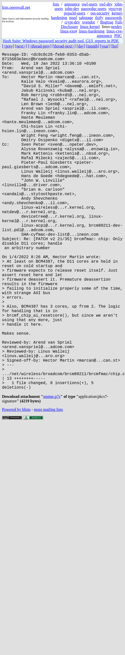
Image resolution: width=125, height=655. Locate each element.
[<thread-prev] (39, 46)
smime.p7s (51, 472)
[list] (114, 46)
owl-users (89, 4)
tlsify (99, 17)
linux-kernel (90, 26)
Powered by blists (16, 485)
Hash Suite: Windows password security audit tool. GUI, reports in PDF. (61, 41)
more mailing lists (48, 485)
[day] (81, 46)
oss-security (99, 13)
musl (73, 17)
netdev (116, 26)
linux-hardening (91, 31)
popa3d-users (74, 13)
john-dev (72, 8)
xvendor (88, 22)
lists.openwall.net (16, 7)
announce (72, 4)
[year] (105, 46)
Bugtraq (106, 22)
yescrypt (115, 8)
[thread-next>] (64, 46)
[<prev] (8, 46)
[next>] (21, 46)
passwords (113, 17)
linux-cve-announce (110, 33)
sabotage (86, 17)
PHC (118, 35)
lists (56, 4)
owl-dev (105, 4)
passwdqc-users (93, 8)
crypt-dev (72, 22)
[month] (92, 46)
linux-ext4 (68, 31)
